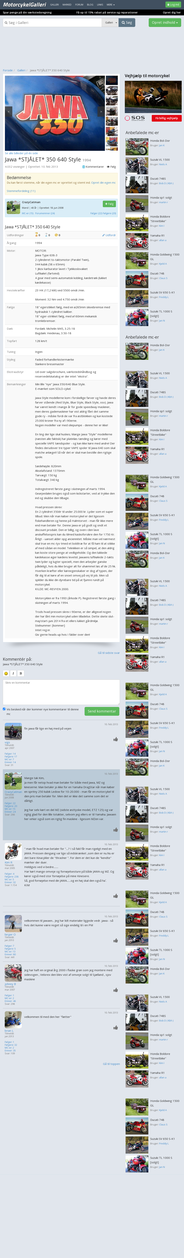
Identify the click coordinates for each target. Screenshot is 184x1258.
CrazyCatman (31, 202)
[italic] (13, 673)
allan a (162, 240)
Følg (109, 204)
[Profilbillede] (13, 731)
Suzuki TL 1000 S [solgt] (161, 313)
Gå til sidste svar (109, 653)
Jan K (161, 145)
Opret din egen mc (103, 182)
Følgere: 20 (11, 806)
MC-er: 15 (10, 809)
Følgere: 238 (11, 876)
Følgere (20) (109, 213)
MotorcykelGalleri (24, 4)
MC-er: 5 (9, 879)
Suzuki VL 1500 (160, 159)
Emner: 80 (10, 954)
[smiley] (6, 673)
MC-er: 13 (10, 951)
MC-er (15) (27, 213)
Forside (8, 70)
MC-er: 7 (9, 759)
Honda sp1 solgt (161, 197)
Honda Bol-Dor (160, 140)
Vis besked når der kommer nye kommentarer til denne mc (41, 711)
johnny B (10, 984)
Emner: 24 (10, 811)
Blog (90, 4)
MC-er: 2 (9, 998)
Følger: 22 (10, 803)
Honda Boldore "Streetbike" (160, 219)
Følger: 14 (10, 753)
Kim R (8, 862)
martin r (163, 202)
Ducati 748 (157, 273)
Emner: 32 (10, 882)
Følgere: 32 (11, 1044)
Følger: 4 (9, 873)
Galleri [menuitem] (54, 4)
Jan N (162, 320)
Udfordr (109, 235)
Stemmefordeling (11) (21, 191)
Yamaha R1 (157, 235)
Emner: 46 (10, 1001)
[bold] (20, 673)
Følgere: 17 (11, 756)
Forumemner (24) (45, 213)
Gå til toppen (111, 1064)
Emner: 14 (10, 762)
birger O (10, 934)
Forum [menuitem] (79, 4)
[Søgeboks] (52, 22)
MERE (111, 4)
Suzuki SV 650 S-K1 (162, 292)
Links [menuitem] (100, 4)
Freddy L (164, 297)
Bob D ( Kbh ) (166, 183)
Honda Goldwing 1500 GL (164, 256)
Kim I (161, 225)
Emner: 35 (10, 1050)
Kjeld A (163, 263)
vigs (7, 742)
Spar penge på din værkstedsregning (27, 12)
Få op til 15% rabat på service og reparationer (107, 12)
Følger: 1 (9, 995)
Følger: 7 (9, 945)
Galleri (21, 70)
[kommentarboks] (61, 692)
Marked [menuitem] (67, 4)
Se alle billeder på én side (21, 153)
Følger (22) (96, 213)
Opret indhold (165, 22)
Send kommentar (102, 711)
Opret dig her (172, 12)
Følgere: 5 (10, 948)
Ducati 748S (158, 178)
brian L (9, 1030)
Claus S (163, 278)
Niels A (163, 164)
